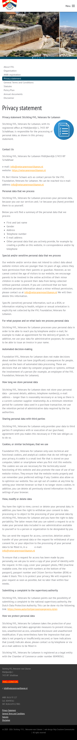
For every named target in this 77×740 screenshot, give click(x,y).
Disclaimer (9, 97)
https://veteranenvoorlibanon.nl (29, 170)
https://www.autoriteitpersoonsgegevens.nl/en (32, 609)
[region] (38, 35)
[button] (70, 6)
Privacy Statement (9, 710)
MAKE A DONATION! (10, 681)
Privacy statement (12, 78)
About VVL (9, 66)
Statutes (8, 86)
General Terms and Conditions (19, 82)
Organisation (10, 70)
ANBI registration (12, 74)
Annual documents (13, 94)
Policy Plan (9, 90)
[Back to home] (13, 7)
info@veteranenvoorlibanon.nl (26, 166)
